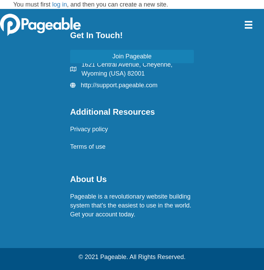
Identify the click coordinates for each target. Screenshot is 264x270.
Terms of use (88, 146)
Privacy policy (89, 129)
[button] (132, 56)
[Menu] (248, 24)
